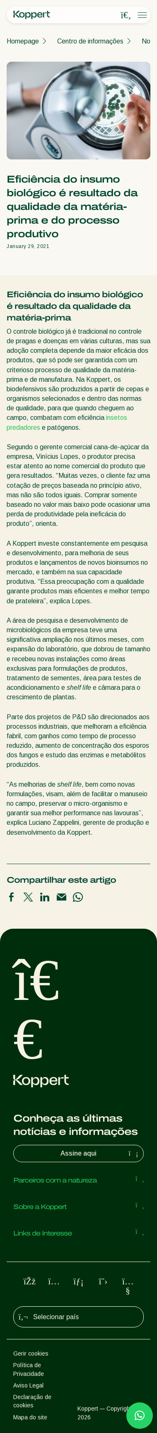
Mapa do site (30, 1417)
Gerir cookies (30, 1353)
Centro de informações (90, 41)
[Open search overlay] (126, 15)
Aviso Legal (28, 1385)
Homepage (23, 41)
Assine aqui (100, 1153)
